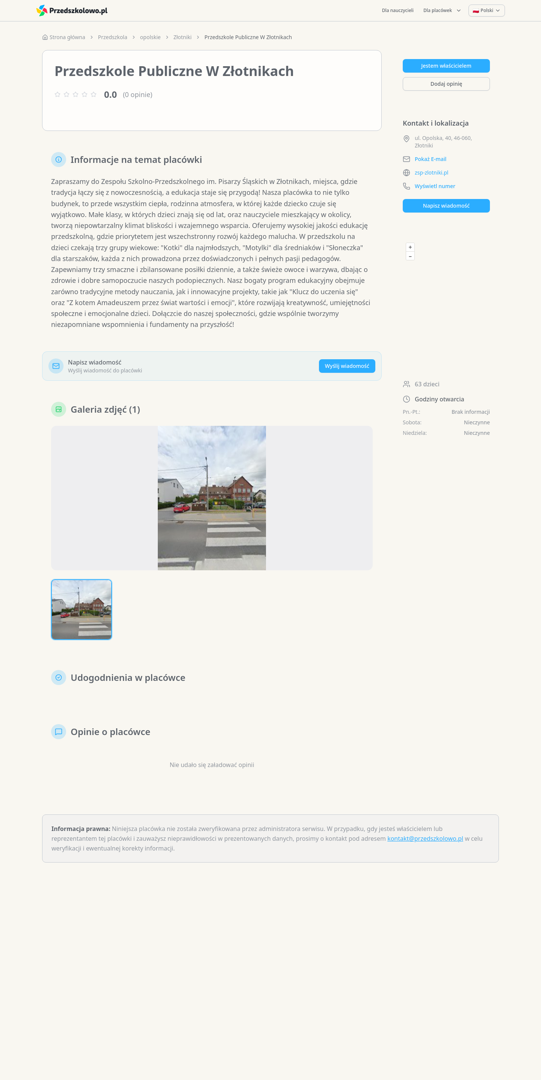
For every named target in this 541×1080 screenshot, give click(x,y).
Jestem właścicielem (446, 65)
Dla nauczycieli (398, 10)
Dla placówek (442, 10)
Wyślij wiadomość (347, 365)
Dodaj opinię (446, 83)
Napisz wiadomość (446, 205)
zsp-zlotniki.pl (431, 172)
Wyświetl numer (435, 186)
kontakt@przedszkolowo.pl (425, 838)
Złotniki (183, 37)
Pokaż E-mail (430, 159)
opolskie (150, 37)
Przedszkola (112, 37)
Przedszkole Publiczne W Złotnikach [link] (248, 37)
